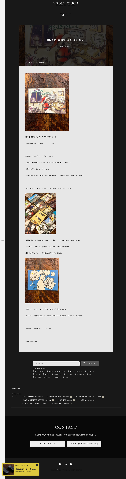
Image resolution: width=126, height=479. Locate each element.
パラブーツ (90, 371)
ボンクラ (49, 377)
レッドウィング (39, 371)
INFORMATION (40, 62)
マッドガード (68, 377)
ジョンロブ (80, 374)
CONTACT (66, 427)
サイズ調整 (38, 377)
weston (47, 374)
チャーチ (37, 374)
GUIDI (58, 377)
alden (51, 371)
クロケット (57, 374)
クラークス (68, 374)
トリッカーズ (61, 371)
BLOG (66, 15)
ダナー (90, 374)
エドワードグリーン (76, 371)
